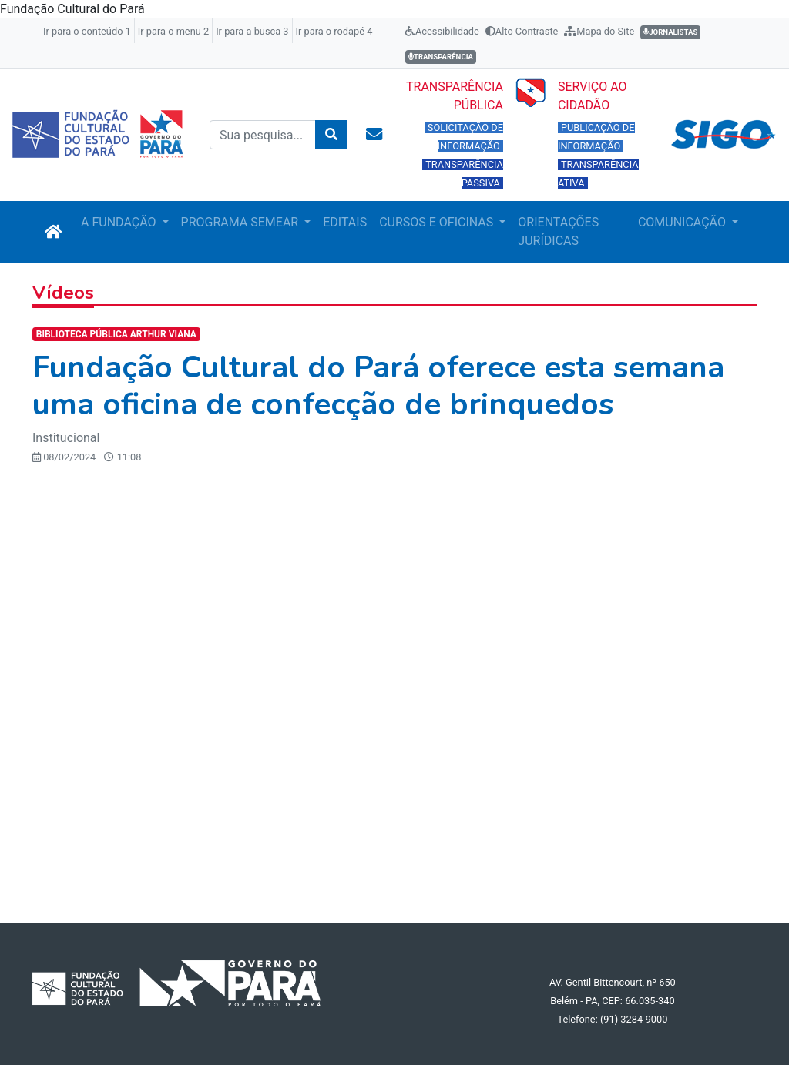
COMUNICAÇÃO (683, 222)
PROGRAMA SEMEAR (241, 222)
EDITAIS (345, 222)
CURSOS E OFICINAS (437, 222)
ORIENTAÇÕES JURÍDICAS (558, 231)
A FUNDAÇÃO (120, 222)
